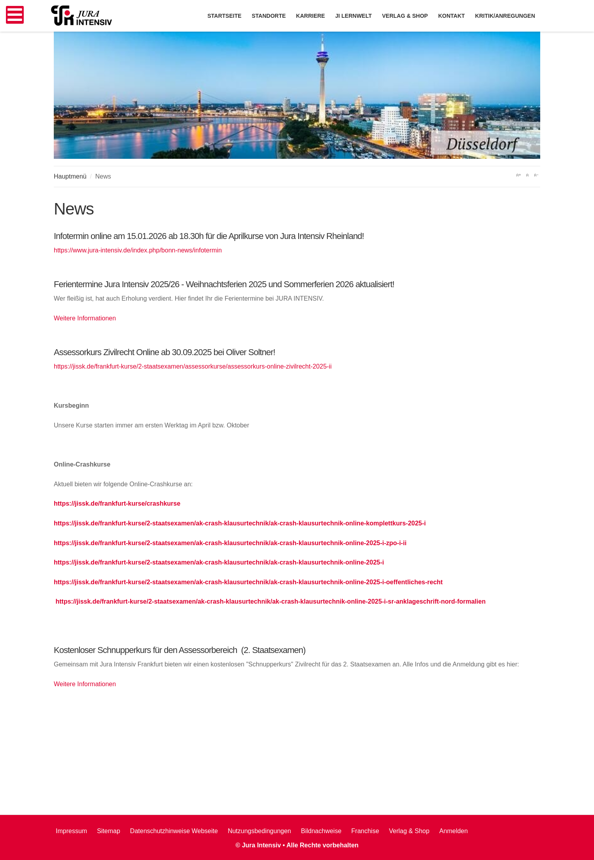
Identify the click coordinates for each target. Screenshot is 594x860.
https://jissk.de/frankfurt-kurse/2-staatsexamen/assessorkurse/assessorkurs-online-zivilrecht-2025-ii (192, 366)
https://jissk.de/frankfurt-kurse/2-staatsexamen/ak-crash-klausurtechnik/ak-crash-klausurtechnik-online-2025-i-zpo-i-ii (230, 543)
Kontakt (451, 16)
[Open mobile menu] (15, 15)
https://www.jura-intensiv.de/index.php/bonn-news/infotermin (138, 250)
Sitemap (108, 831)
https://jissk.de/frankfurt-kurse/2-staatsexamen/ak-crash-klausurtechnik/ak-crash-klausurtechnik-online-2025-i (219, 562)
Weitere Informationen (85, 318)
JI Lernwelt (353, 16)
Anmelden (453, 831)
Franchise (365, 831)
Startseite (224, 16)
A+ (518, 175)
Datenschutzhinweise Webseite (174, 831)
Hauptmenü (70, 176)
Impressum (71, 831)
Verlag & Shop (409, 831)
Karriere (310, 16)
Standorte (269, 16)
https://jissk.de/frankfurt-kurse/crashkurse (117, 503)
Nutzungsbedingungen (259, 831)
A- (536, 175)
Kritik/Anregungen (505, 16)
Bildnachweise (321, 831)
